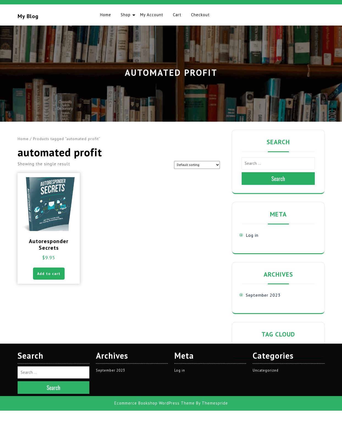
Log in (252, 235)
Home (105, 14)
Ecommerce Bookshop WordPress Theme (154, 344)
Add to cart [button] (48, 273)
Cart (177, 14)
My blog (28, 16)
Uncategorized (265, 311)
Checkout (200, 14)
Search (278, 178)
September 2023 (263, 295)
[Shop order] (197, 165)
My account (151, 14)
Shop (126, 14)
